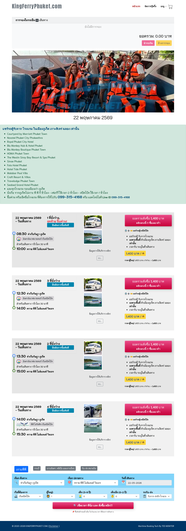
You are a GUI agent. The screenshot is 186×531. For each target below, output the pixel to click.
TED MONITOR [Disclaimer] (168, 526)
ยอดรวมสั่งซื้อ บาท (148, 220)
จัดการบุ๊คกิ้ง (150, 6)
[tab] (21, 469)
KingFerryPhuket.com (37, 6)
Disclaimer (53, 526)
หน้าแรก (136, 6)
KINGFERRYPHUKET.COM (36, 526)
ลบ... (100, 258)
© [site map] (13, 526)
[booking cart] (170, 7)
